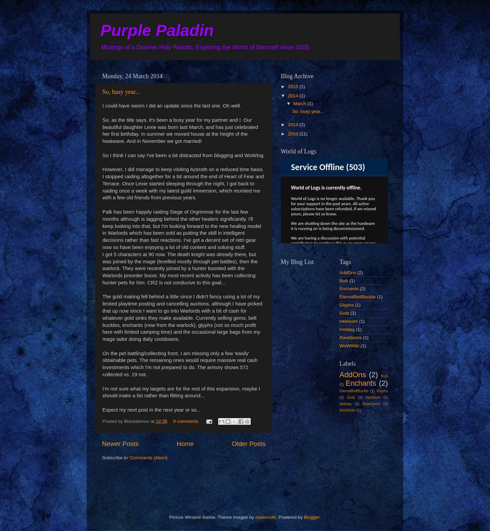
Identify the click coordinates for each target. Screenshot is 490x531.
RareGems (351, 337)
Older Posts (248, 443)
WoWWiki (349, 345)
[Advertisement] (315, 458)
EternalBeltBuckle (358, 296)
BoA (344, 280)
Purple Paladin (157, 30)
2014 (293, 95)
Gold (344, 313)
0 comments (185, 421)
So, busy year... (121, 91)
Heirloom (349, 321)
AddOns (348, 272)
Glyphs (347, 305)
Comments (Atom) (149, 457)
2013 (293, 124)
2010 (293, 133)
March (300, 103)
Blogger (312, 517)
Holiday (347, 329)
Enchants (349, 288)
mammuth (266, 517)
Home (185, 443)
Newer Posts (120, 443)
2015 (293, 86)
